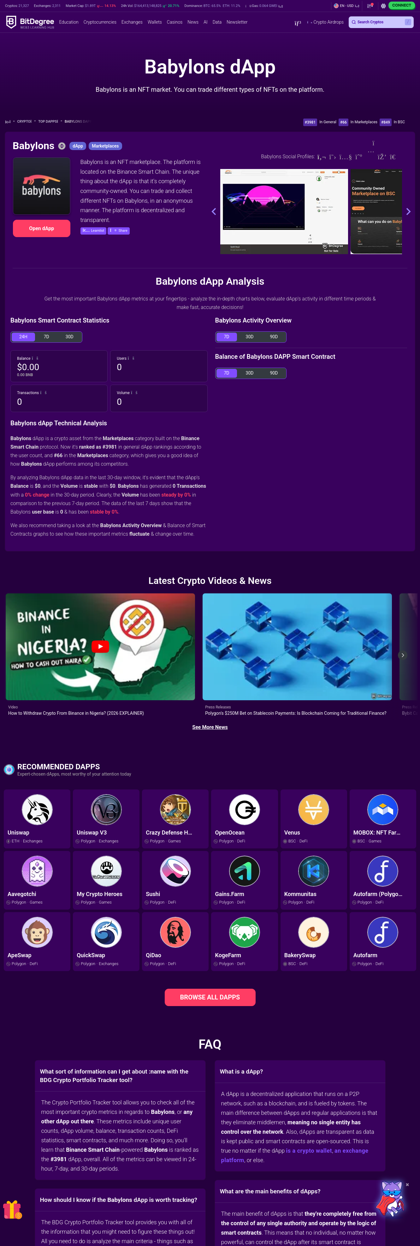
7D (46, 336)
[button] (264, 6)
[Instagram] (370, 157)
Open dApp (41, 228)
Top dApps (50, 121)
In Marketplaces (364, 122)
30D (70, 336)
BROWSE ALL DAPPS (210, 945)
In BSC (399, 122)
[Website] (321, 157)
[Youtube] (345, 157)
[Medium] (358, 157)
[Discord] (382, 157)
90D (274, 336)
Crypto (26, 121)
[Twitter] (332, 157)
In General (327, 122)
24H (23, 336)
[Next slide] (402, 629)
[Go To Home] (10, 122)
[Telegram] (395, 157)
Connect (401, 5)
